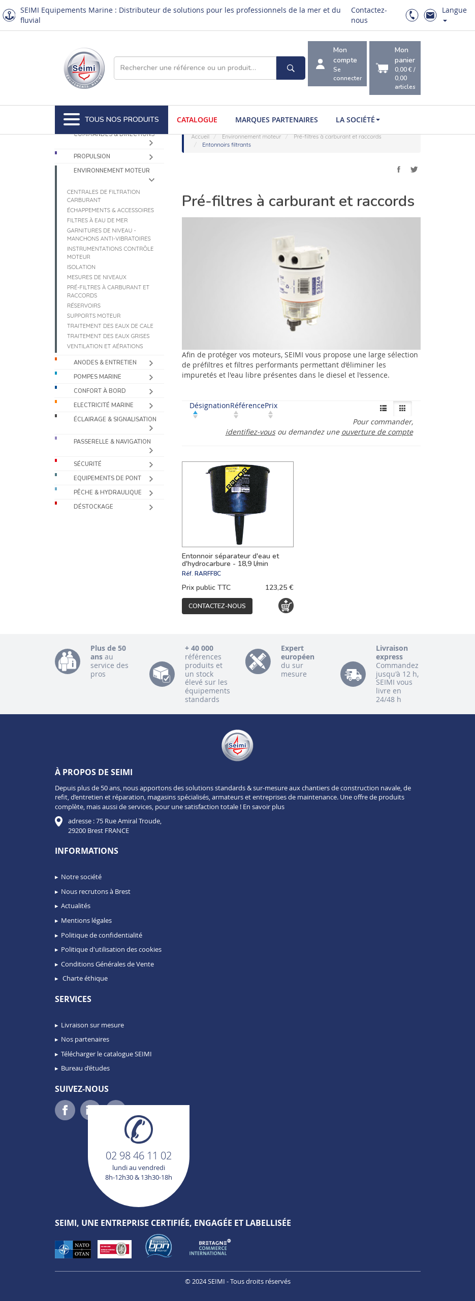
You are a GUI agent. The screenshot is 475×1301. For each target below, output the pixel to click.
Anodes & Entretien (105, 362)
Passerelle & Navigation (112, 442)
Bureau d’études (85, 1068)
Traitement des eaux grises (108, 336)
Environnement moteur (112, 171)
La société (358, 119)
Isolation (81, 267)
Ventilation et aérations (105, 346)
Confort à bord (100, 391)
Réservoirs (84, 305)
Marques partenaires (276, 119)
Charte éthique (84, 978)
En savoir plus (263, 806)
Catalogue (197, 119)
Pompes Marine (97, 377)
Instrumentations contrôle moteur (110, 252)
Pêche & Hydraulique (108, 492)
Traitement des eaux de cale (110, 325)
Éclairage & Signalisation (115, 419)
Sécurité (88, 464)
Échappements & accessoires (110, 210)
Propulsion (92, 156)
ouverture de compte (377, 432)
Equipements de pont (107, 478)
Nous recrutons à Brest (96, 891)
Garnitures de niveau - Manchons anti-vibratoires (109, 234)
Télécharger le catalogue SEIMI (106, 1053)
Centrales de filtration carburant (103, 196)
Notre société (81, 876)
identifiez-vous (250, 432)
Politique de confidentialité (101, 935)
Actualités (75, 905)
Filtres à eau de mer (97, 220)
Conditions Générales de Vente (107, 964)
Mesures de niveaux (96, 277)
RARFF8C (208, 574)
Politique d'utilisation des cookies (111, 949)
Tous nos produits (111, 119)
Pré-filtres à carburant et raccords (108, 291)
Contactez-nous (217, 606)
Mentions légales (86, 920)
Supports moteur (94, 315)
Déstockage (93, 507)
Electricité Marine (104, 405)
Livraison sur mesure (92, 1024)
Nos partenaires (85, 1039)
